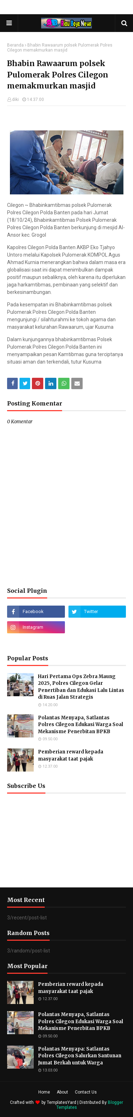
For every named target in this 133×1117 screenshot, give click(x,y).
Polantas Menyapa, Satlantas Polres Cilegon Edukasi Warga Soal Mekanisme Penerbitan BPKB (80, 725)
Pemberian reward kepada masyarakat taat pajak (70, 755)
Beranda (15, 45)
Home (44, 1092)
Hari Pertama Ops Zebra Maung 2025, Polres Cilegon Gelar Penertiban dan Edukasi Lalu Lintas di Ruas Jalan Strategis (81, 686)
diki (15, 99)
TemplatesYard (61, 1102)
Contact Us (86, 1092)
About (62, 1092)
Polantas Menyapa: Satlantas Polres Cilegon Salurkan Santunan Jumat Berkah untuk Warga (79, 1056)
